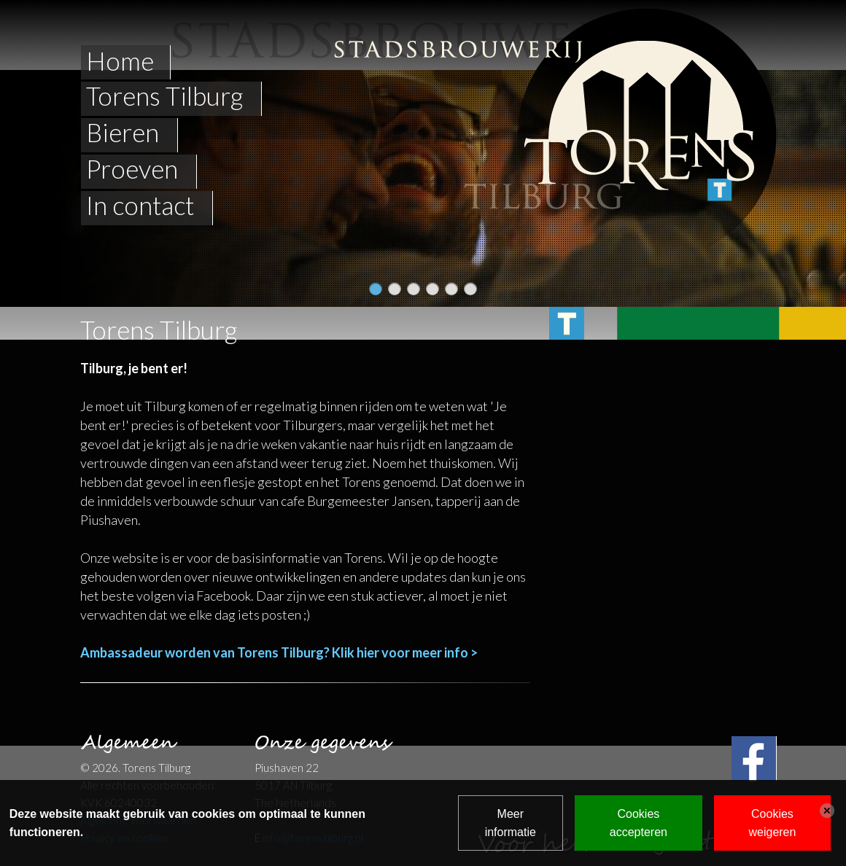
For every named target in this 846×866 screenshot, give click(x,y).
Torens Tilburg (164, 96)
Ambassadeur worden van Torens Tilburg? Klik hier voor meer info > (279, 652)
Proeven (132, 169)
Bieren (122, 132)
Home (120, 60)
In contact (140, 205)
